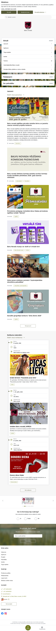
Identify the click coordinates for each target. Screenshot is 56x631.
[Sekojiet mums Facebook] (2, 613)
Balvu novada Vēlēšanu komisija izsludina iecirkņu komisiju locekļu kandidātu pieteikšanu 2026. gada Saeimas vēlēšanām (27, 175)
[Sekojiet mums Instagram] (5, 613)
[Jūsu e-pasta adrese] (28, 536)
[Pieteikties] (28, 541)
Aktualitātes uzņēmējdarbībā (21, 285)
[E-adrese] (4, 599)
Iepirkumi (3, 554)
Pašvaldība (27, 181)
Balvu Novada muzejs (19, 250)
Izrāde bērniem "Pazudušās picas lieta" (23, 378)
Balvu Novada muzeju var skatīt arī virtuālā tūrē (23, 247)
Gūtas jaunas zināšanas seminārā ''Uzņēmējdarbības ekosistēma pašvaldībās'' (24, 281)
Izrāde (12, 384)
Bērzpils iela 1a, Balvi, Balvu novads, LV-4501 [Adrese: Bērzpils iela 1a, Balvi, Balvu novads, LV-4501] (14, 596)
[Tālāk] (53, 500)
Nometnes (18, 143)
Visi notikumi (28, 490)
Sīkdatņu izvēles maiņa (7, 580)
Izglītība (16, 216)
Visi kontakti (9, 604)
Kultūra (27, 250)
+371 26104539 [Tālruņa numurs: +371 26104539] (7, 591)
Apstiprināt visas (25, 12)
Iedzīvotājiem (19, 181)
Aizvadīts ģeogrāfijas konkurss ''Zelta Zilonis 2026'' (24, 316)
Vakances (3, 552)
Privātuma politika (5, 573)
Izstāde (12, 433)
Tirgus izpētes (4, 564)
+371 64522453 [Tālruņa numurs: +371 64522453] (7, 589)
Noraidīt (9, 12)
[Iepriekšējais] (3, 500)
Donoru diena (14, 482)
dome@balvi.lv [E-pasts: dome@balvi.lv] (6, 594)
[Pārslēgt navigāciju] (28, 627)
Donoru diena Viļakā (17, 475)
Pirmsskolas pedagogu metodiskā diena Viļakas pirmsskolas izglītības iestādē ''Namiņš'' (27, 212)
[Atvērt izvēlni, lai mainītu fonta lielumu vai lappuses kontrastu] (42, 628)
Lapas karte (4, 578)
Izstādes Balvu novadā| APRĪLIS (20, 426)
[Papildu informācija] (8, 599)
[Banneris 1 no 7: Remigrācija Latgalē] (28, 500)
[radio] (19, 518)
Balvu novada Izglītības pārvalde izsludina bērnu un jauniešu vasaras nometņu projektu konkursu (27, 124)
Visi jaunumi (28, 326)
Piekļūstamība (4, 575)
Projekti (3, 557)
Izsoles (3, 562)
